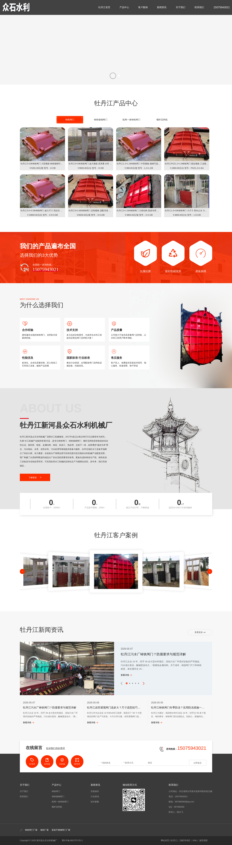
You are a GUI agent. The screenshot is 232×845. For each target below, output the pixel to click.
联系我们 (199, 7)
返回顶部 (203, 840)
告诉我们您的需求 (55, 748)
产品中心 (124, 7)
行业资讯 (95, 796)
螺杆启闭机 (57, 807)
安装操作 (95, 791)
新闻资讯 (161, 7)
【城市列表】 (185, 840)
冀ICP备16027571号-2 (72, 840)
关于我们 (180, 7)
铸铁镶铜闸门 (58, 796)
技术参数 (95, 801)
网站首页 (165, 840)
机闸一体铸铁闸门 (60, 801)
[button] (113, 76)
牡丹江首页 (104, 7)
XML (195, 840)
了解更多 (35, 477)
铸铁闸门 (56, 791)
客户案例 (143, 7)
